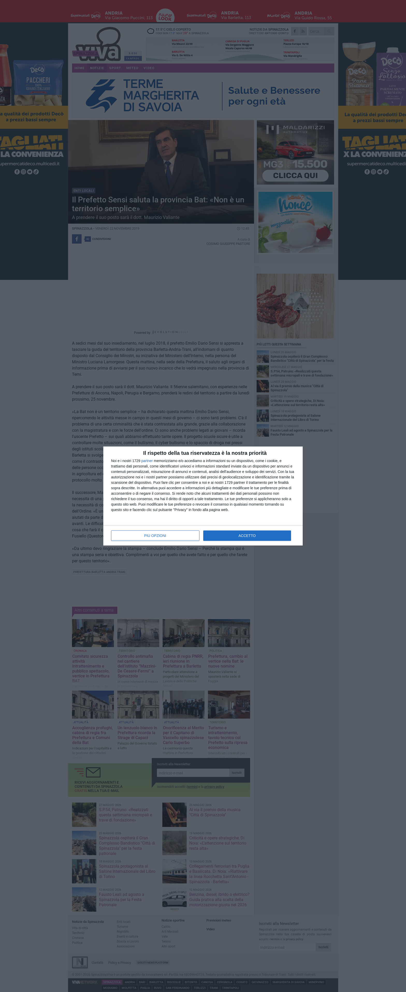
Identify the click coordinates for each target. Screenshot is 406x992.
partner (147, 461)
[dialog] (203, 496)
